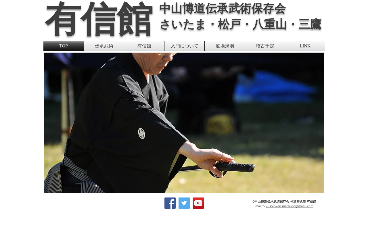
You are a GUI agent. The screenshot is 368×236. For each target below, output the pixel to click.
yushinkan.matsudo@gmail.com (289, 206)
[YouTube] (198, 203)
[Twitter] (184, 203)
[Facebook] (170, 203)
